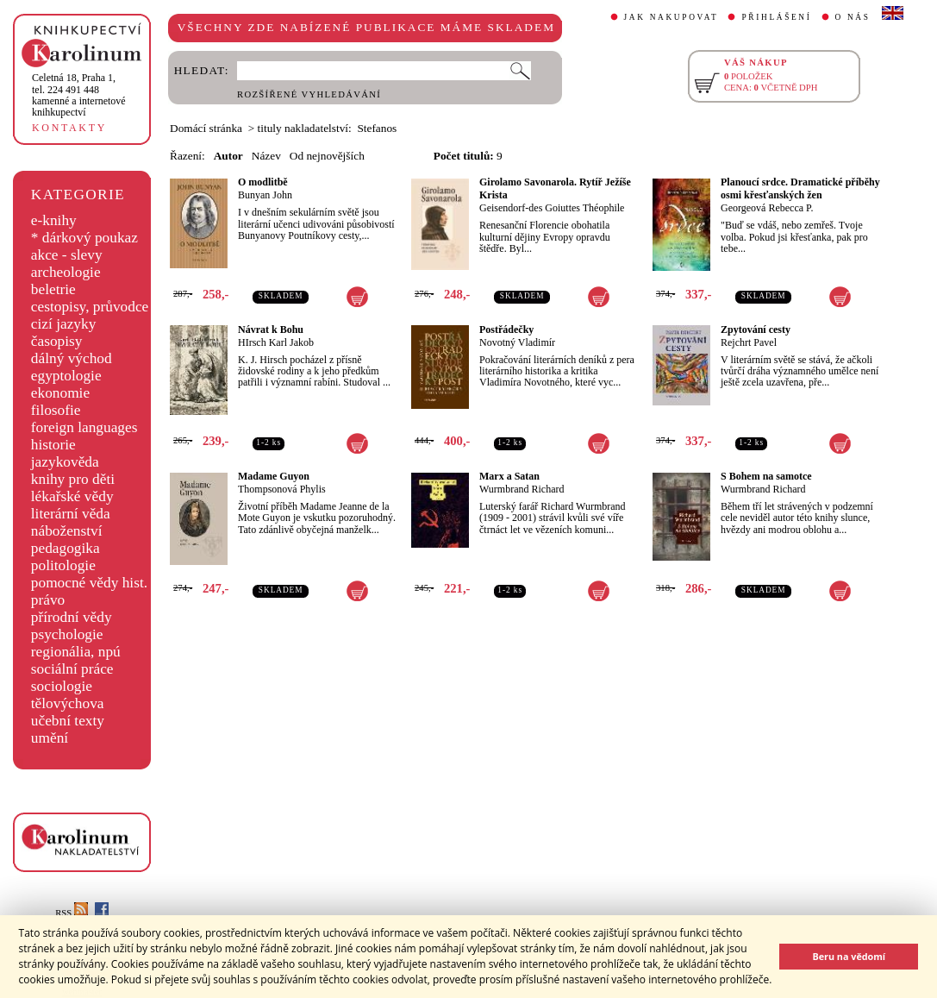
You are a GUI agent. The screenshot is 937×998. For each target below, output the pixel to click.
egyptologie (66, 375)
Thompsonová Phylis (282, 489)
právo (48, 600)
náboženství (67, 531)
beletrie (53, 289)
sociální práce (72, 669)
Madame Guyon (273, 476)
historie (53, 444)
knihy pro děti (73, 479)
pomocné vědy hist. (89, 582)
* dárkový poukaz (84, 237)
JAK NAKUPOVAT (671, 17)
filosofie (56, 410)
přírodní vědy (71, 617)
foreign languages (84, 427)
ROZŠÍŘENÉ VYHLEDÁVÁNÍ (309, 94)
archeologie (66, 272)
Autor (228, 155)
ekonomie (60, 393)
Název (266, 155)
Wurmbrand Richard (521, 489)
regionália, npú (76, 651)
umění (49, 738)
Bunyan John (265, 195)
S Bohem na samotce (766, 476)
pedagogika (65, 548)
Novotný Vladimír (517, 342)
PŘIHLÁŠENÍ (776, 17)
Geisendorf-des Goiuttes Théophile (551, 208)
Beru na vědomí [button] (848, 956)
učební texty (67, 720)
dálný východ (71, 358)
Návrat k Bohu (270, 329)
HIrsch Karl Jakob (276, 342)
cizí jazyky (64, 324)
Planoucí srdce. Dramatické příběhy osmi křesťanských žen (800, 188)
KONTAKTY (69, 128)
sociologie (61, 686)
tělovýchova (67, 703)
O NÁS (853, 17)
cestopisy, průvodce (90, 306)
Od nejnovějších (327, 155)
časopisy (57, 341)
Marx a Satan (509, 476)
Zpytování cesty (755, 329)
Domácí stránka (206, 128)
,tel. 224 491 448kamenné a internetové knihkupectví (79, 95)
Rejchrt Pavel (749, 342)
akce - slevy (67, 255)
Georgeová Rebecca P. (767, 208)
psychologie (67, 634)
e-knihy (54, 220)
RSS (71, 913)
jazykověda (65, 462)
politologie (63, 565)
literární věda (70, 513)
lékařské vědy (72, 496)
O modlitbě (263, 182)
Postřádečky (506, 329)
